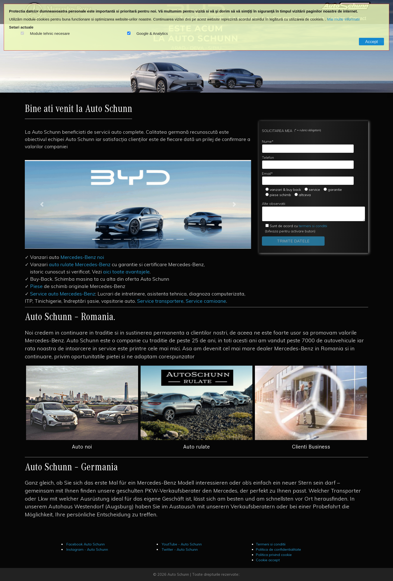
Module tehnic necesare (50, 34)
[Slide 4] (127, 239)
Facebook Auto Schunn (85, 544)
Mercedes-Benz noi (82, 257)
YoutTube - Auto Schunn (181, 544)
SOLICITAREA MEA (291, 130)
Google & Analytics (152, 34)
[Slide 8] (169, 239)
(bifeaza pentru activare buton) (294, 228)
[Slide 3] (117, 239)
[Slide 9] (180, 239)
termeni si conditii (298, 226)
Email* (308, 178)
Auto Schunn (178, 574)
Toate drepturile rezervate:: (216, 574)
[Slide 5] (138, 239)
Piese (36, 286)
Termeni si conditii (270, 544)
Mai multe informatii (343, 19)
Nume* (308, 146)
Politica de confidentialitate (278, 549)
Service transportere (160, 301)
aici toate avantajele (126, 272)
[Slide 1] (96, 239)
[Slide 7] (159, 239)
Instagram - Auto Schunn (86, 549)
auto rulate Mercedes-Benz (80, 264)
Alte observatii (313, 211)
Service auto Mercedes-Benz (62, 294)
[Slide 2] (106, 239)
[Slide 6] (148, 239)
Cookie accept (268, 560)
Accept (371, 41)
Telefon (308, 162)
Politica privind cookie (274, 554)
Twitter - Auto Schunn (179, 549)
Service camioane (206, 301)
